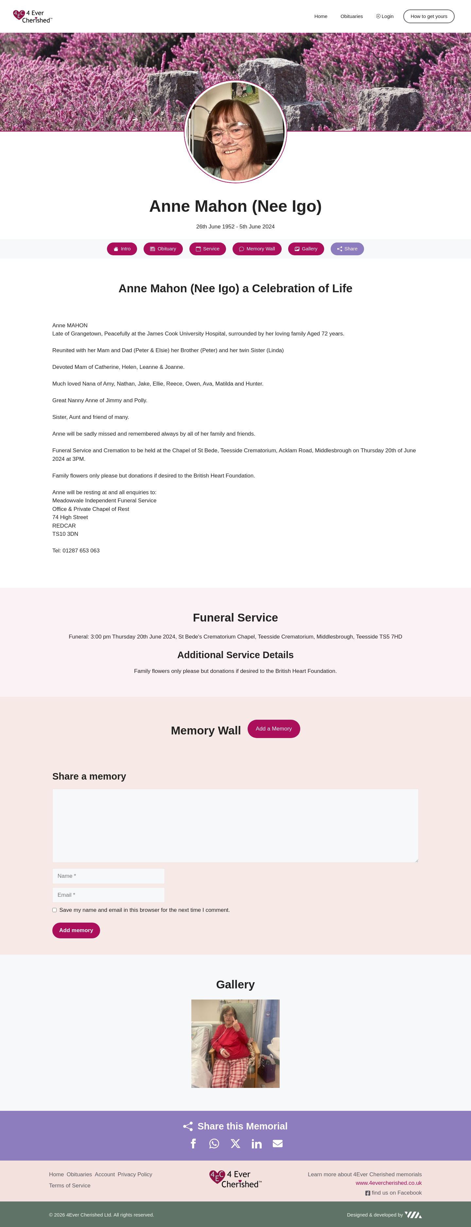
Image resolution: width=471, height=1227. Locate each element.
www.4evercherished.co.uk (389, 1183)
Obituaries (351, 16)
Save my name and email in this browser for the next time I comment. (145, 910)
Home (320, 16)
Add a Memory (274, 729)
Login (385, 16)
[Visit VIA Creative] (384, 1215)
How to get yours (428, 16)
